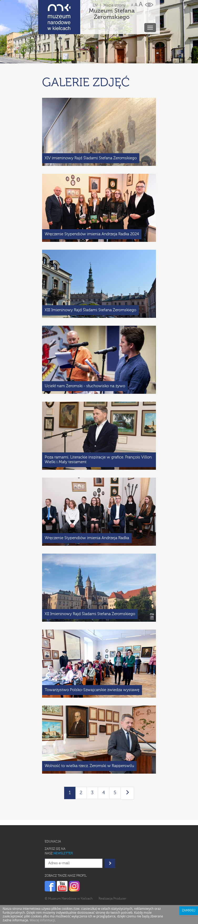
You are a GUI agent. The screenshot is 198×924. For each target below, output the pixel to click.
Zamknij (188, 910)
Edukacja (53, 841)
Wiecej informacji (42, 920)
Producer (119, 898)
